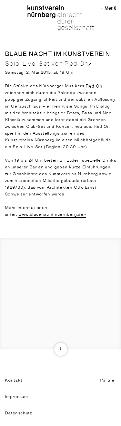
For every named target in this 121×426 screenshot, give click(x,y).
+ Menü (108, 8)
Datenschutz (18, 413)
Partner (108, 380)
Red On (76, 64)
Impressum (16, 397)
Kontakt (13, 380)
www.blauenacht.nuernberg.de (50, 214)
